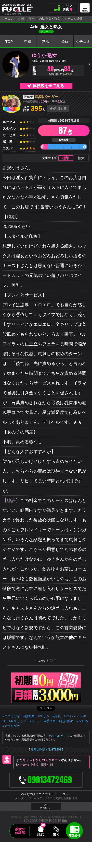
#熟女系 (29, 716)
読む (40, 834)
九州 (21, 18)
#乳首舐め (66, 721)
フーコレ (7, 18)
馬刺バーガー (46, 97)
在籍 (27, 41)
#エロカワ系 (11, 716)
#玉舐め (82, 721)
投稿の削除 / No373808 (46, 749)
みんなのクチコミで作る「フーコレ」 (46, 794)
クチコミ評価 (73, 18)
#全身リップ (17, 721)
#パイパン (71, 716)
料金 (46, 41)
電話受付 (74, 835)
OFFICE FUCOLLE (50, 821)
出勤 (64, 41)
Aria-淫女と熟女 (49, 18)
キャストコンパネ (56, 735)
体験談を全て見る (48, 86)
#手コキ (49, 721)
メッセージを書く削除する (34, 764)
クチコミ (83, 41)
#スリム (43, 716)
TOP (9, 41)
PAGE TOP (46, 808)
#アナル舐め (11, 726)
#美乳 (57, 716)
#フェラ (35, 721)
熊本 (32, 18)
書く (56, 834)
